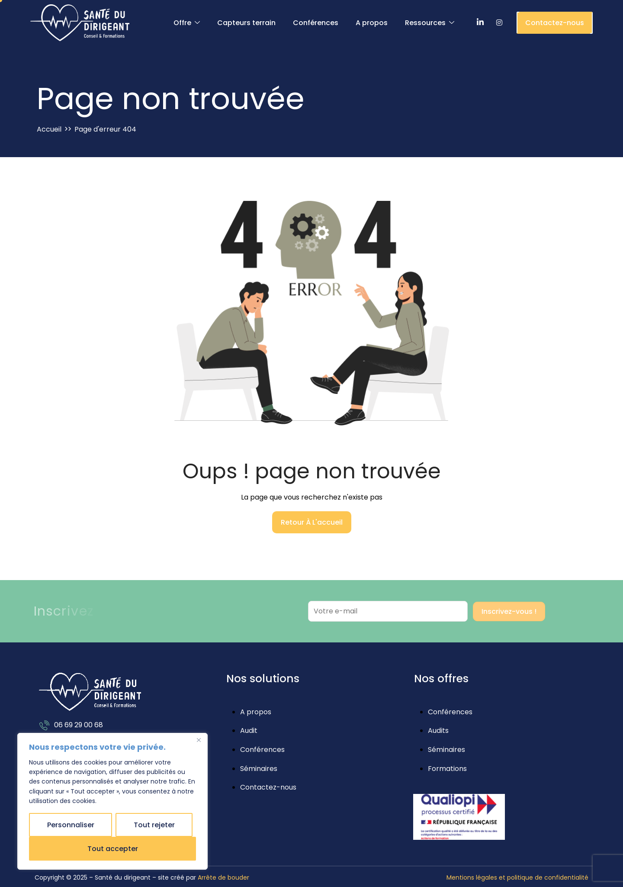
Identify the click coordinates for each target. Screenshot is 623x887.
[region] (112, 801)
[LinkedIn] (480, 22)
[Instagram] (499, 22)
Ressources (429, 23)
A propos (372, 23)
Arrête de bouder (223, 877)
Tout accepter (112, 849)
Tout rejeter (154, 825)
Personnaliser (70, 825)
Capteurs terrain (246, 23)
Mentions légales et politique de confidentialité (517, 877)
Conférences (315, 23)
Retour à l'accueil (312, 522)
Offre (186, 23)
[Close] (198, 740)
